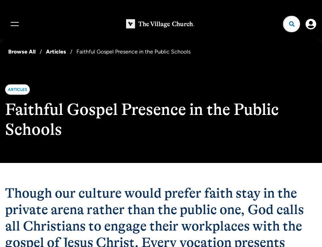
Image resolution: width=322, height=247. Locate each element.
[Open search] (292, 24)
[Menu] (13, 24)
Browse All (22, 51)
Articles (56, 51)
